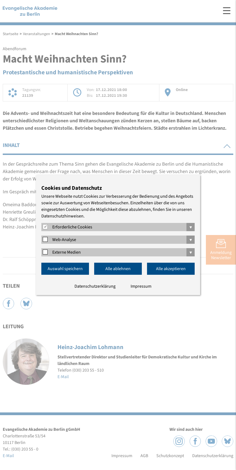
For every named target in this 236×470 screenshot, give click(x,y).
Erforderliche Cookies (72, 227)
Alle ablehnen (118, 269)
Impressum (141, 286)
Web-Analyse (64, 240)
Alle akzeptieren (171, 269)
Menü (227, 10)
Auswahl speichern (65, 269)
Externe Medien (66, 252)
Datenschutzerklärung (95, 286)
